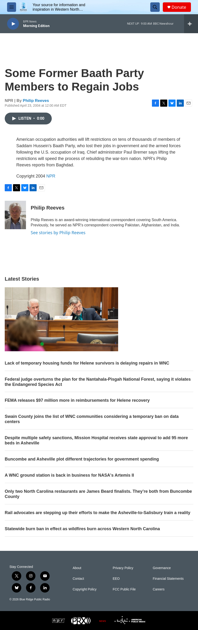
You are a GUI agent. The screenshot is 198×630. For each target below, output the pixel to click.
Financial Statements (168, 578)
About (77, 568)
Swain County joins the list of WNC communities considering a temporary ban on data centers (92, 419)
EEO (116, 578)
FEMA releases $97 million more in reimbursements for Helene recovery (77, 400)
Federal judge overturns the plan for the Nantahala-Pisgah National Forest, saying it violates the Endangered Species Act (98, 382)
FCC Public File (124, 589)
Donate (179, 7)
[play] (13, 24)
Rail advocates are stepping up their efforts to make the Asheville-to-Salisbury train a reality (97, 512)
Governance (162, 568)
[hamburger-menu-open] (11, 7)
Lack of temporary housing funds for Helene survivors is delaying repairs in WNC (87, 363)
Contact (78, 578)
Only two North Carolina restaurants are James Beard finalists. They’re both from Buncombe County (98, 494)
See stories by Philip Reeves (58, 232)
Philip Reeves (36, 100)
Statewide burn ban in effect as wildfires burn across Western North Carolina (82, 528)
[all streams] (191, 23)
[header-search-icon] (155, 7)
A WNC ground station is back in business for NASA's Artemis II (69, 475)
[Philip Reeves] (15, 215)
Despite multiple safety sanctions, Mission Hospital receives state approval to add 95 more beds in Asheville (96, 440)
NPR (50, 176)
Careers (158, 589)
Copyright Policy (84, 589)
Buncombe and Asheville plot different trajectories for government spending (82, 459)
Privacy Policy (123, 568)
